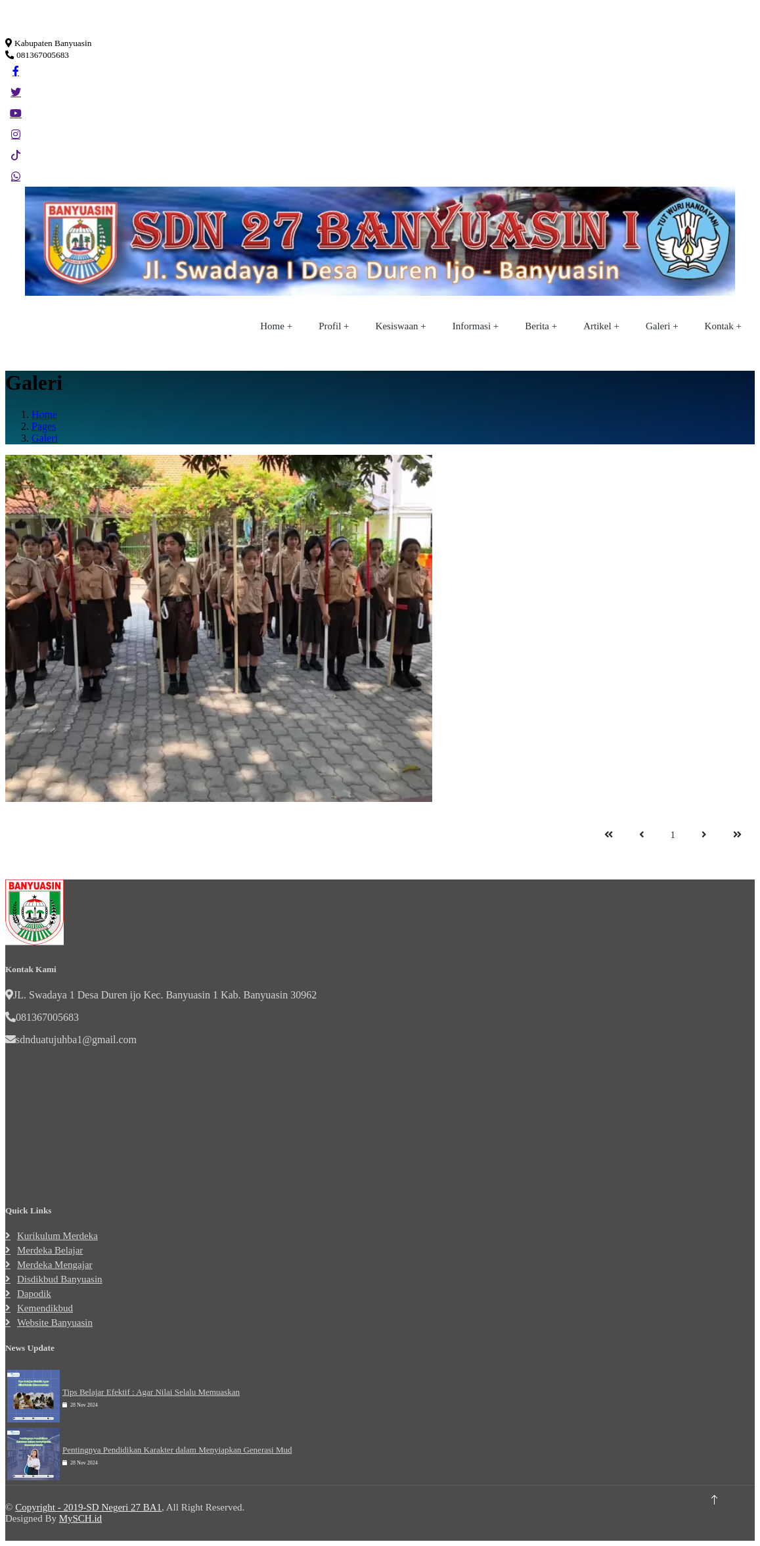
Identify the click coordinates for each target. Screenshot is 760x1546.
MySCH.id (80, 1518)
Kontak (719, 326)
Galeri (658, 326)
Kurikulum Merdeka (57, 1235)
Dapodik (34, 1293)
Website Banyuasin (55, 1322)
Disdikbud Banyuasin (59, 1279)
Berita (537, 326)
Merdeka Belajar (50, 1250)
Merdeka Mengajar (55, 1264)
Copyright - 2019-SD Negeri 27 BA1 (88, 1507)
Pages (44, 426)
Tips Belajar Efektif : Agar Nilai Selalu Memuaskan (151, 1392)
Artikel (597, 326)
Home (272, 326)
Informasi (472, 326)
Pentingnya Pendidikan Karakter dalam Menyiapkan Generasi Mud (177, 1450)
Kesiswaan (397, 326)
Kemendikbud (45, 1308)
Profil (330, 326)
